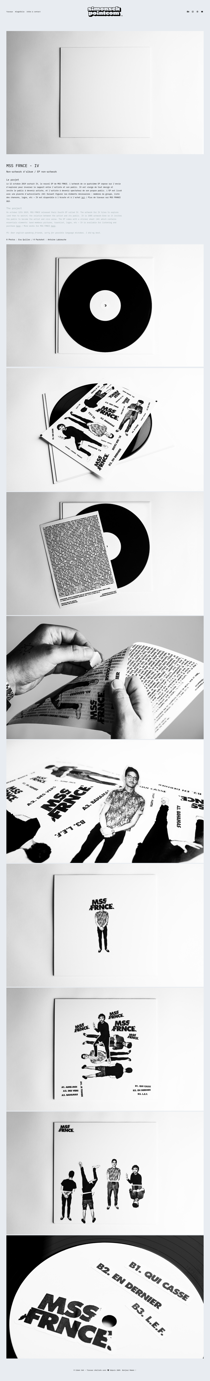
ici (83, 197)
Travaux (9, 12)
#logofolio (19, 12)
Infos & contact (34, 12)
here (18, 226)
